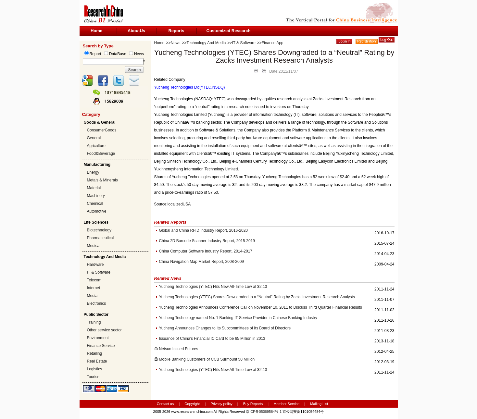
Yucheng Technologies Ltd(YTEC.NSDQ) (189, 87)
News (176, 43)
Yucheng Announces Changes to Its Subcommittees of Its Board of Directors (225, 328)
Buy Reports (253, 404)
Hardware (95, 264)
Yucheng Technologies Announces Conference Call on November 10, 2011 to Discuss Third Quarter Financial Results (260, 307)
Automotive (97, 211)
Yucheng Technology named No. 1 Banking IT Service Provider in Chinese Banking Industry (238, 317)
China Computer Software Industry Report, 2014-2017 (206, 251)
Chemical (95, 203)
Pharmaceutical (100, 238)
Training (94, 322)
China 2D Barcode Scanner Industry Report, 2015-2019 (207, 241)
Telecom (94, 280)
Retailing (94, 353)
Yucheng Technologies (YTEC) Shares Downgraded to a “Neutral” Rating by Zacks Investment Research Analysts (257, 297)
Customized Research (229, 30)
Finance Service (101, 345)
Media (92, 295)
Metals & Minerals (102, 180)
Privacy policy (221, 404)
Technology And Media (206, 43)
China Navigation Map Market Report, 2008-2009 (201, 261)
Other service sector (104, 330)
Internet (93, 288)
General (94, 138)
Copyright (192, 404)
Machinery (96, 195)
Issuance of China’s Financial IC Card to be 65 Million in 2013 (212, 338)
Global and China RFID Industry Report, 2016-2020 (203, 230)
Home (96, 30)
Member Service (286, 404)
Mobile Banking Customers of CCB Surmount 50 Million (207, 359)
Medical (93, 245)
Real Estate (97, 361)
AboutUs (136, 30)
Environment (98, 338)
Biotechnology (99, 230)
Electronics (96, 303)
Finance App (272, 43)
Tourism (94, 377)
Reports (176, 30)
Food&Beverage (101, 153)
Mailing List (319, 404)
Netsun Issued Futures (178, 349)
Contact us (165, 404)
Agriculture (96, 145)
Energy (93, 172)
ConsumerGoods (102, 130)
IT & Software (98, 272)
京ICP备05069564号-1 (264, 411)
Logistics (94, 369)
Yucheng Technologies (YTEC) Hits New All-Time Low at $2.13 (213, 286)
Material (94, 188)
